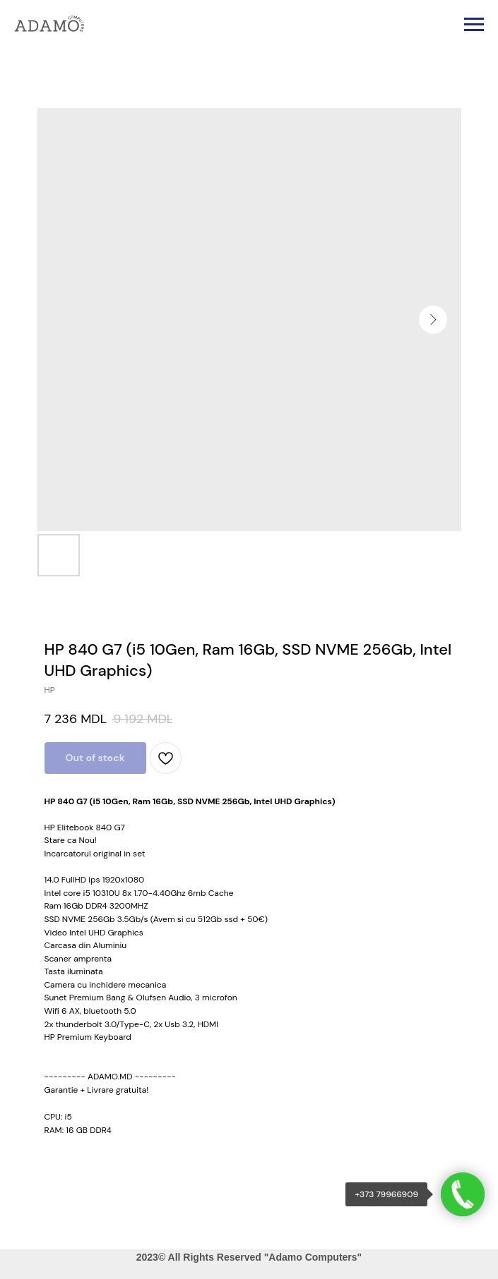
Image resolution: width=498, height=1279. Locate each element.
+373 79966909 (386, 1194)
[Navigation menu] (474, 25)
